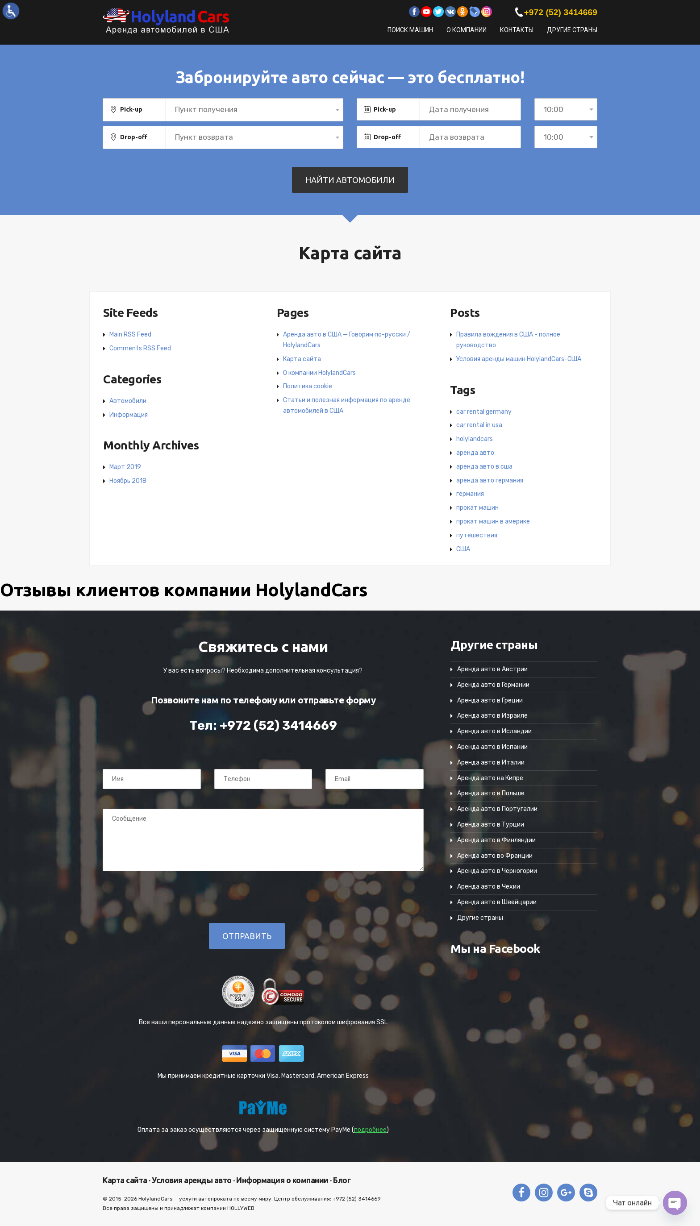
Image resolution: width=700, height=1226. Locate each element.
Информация (128, 415)
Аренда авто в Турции (490, 824)
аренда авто (475, 453)
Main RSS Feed (130, 334)
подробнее (370, 1130)
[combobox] (254, 109)
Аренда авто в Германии (493, 685)
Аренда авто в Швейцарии (497, 902)
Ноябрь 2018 (127, 481)
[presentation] (164, 896)
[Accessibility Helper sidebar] (10, 10)
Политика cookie (307, 386)
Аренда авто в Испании (492, 747)
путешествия (476, 535)
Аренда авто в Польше (491, 793)
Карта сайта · (126, 1180)
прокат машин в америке (493, 521)
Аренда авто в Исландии (494, 731)
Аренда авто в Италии (491, 762)
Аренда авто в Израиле (492, 715)
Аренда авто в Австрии (492, 669)
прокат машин (477, 507)
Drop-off (133, 137)
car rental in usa (479, 425)
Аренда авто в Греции (490, 700)
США (463, 549)
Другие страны (572, 29)
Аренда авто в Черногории (497, 871)
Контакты (516, 29)
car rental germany (484, 412)
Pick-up (131, 109)
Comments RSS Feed (140, 348)
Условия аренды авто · (192, 1180)
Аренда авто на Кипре (490, 778)
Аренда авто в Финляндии (496, 840)
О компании (466, 29)
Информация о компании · (283, 1180)
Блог (341, 1180)
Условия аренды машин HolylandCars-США (518, 359)
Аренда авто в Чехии (488, 886)
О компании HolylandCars (319, 373)
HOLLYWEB (240, 1208)
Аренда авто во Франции (495, 856)
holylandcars (474, 439)
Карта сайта (302, 359)
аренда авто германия (489, 480)
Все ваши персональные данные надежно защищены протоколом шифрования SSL (263, 1022)
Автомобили (127, 401)
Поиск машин (410, 29)
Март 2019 (125, 467)
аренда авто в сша (484, 466)
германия (470, 494)
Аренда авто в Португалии (497, 809)
